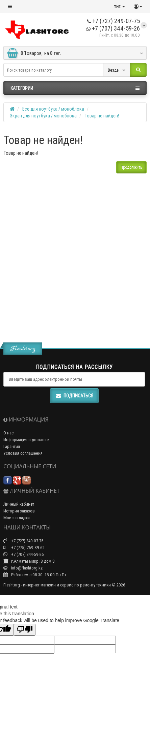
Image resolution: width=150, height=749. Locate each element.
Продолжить (131, 167)
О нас (8, 433)
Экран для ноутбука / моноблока (43, 116)
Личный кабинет (18, 504)
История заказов (19, 511)
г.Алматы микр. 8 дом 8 (29, 561)
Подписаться (74, 396)
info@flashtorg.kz (23, 568)
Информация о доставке (26, 440)
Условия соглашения (23, 453)
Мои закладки (16, 518)
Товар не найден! (101, 116)
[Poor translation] (24, 630)
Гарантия (11, 446)
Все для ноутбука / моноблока (53, 109)
